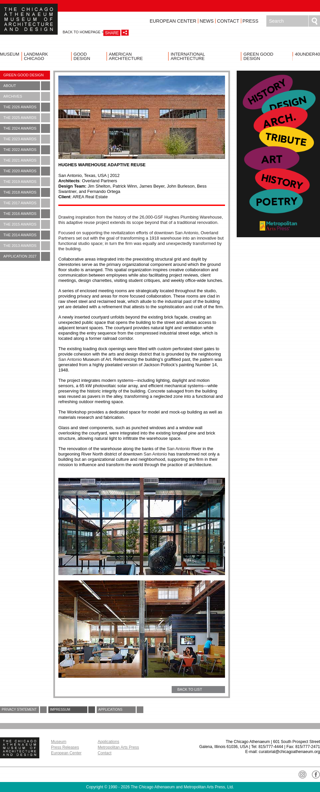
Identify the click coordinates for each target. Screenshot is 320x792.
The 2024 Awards (26, 128)
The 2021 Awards (26, 160)
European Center (173, 21)
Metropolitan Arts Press (118, 747)
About (26, 85)
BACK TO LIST (189, 689)
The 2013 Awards (26, 245)
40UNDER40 (307, 54)
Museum (9, 54)
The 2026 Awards (26, 107)
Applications (120, 709)
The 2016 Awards (26, 213)
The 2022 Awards (26, 149)
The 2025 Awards (26, 117)
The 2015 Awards (26, 224)
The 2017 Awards (26, 203)
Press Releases (65, 747)
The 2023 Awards (26, 139)
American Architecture (126, 56)
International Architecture (188, 56)
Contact (228, 21)
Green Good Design (258, 56)
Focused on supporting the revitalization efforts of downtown (141, 240)
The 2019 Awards (26, 181)
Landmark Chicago (36, 56)
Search (314, 21)
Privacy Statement (24, 709)
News (207, 21)
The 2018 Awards (26, 192)
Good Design (82, 56)
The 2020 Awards (26, 171)
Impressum (72, 709)
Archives (26, 96)
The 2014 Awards (26, 235)
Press (250, 21)
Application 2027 (26, 256)
